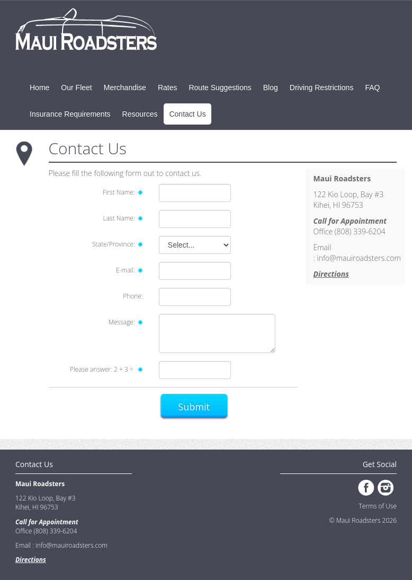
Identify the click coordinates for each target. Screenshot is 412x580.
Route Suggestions (220, 87)
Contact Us (187, 114)
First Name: (123, 192)
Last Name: (123, 218)
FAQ (372, 87)
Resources (140, 114)
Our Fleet (76, 87)
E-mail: (129, 270)
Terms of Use (378, 506)
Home (39, 87)
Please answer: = (106, 369)
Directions (331, 274)
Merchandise (125, 87)
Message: (126, 322)
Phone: (133, 296)
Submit (194, 406)
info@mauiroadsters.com (358, 258)
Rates (167, 87)
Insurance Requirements (70, 114)
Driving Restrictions (322, 87)
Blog (270, 87)
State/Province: (117, 244)
